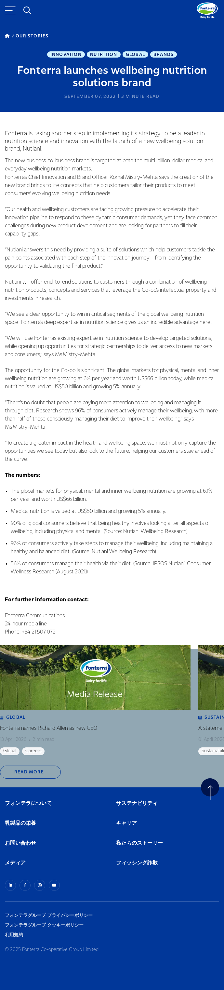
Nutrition (103, 54)
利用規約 (14, 934)
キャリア (127, 823)
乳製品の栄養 (20, 823)
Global (135, 54)
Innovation (66, 54)
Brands (163, 54)
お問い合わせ (20, 843)
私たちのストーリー (139, 843)
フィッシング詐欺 (137, 863)
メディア (15, 863)
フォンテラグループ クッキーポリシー (44, 925)
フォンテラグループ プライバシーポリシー (49, 915)
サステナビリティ (137, 803)
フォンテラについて (28, 803)
